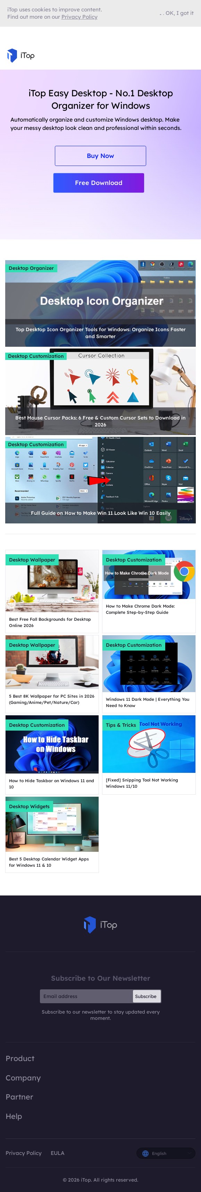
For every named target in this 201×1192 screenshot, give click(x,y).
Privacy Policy (24, 1153)
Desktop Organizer (31, 268)
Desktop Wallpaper (32, 560)
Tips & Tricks (121, 725)
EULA (58, 1153)
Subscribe (146, 996)
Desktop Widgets (29, 806)
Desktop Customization (36, 356)
